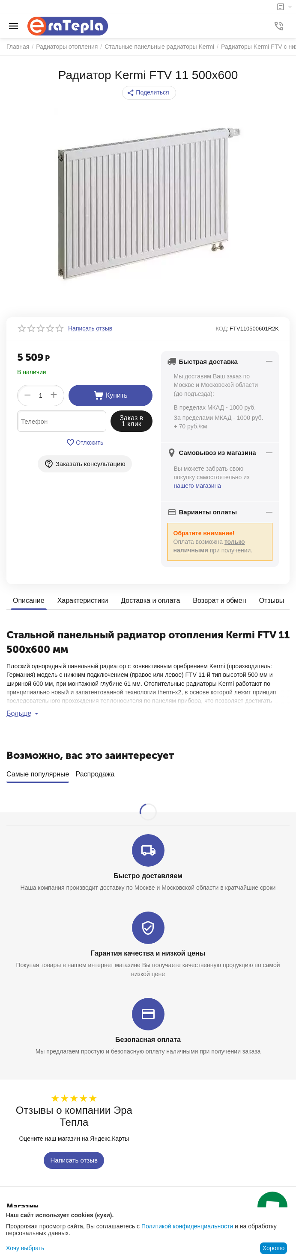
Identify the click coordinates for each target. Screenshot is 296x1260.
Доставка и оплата (150, 600)
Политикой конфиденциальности (187, 1226)
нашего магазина (197, 485)
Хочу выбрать (25, 1248)
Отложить (84, 442)
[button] (149, 92)
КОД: (221, 328)
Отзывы (271, 600)
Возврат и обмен (219, 600)
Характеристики (82, 600)
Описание (29, 600)
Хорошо (274, 1248)
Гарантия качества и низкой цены (148, 950)
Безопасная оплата (148, 1036)
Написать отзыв (74, 1157)
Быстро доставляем (148, 872)
